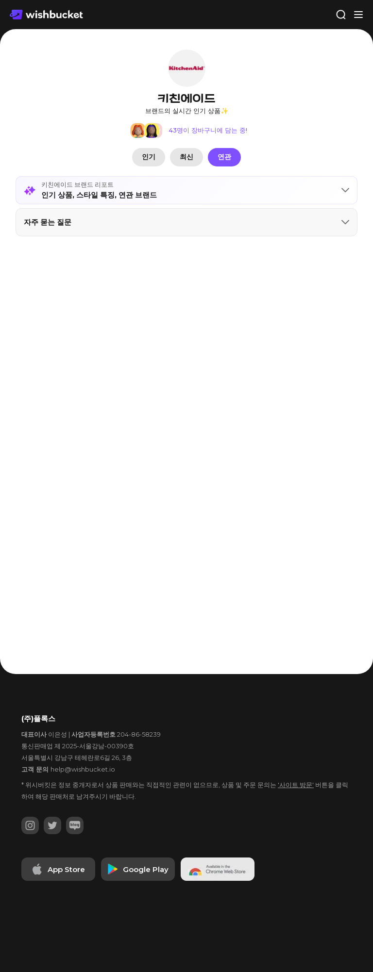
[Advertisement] (186, 276)
